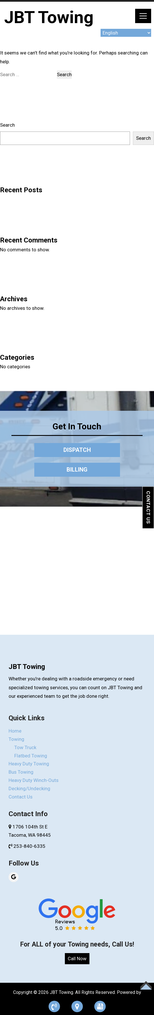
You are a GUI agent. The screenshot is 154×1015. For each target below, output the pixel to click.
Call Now (77, 958)
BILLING (77, 469)
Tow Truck (25, 747)
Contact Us (148, 507)
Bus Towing (21, 772)
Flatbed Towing (30, 756)
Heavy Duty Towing (29, 764)
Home (15, 731)
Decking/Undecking (29, 788)
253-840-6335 (27, 846)
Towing (16, 739)
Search (7, 125)
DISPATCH (77, 449)
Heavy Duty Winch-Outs (34, 780)
